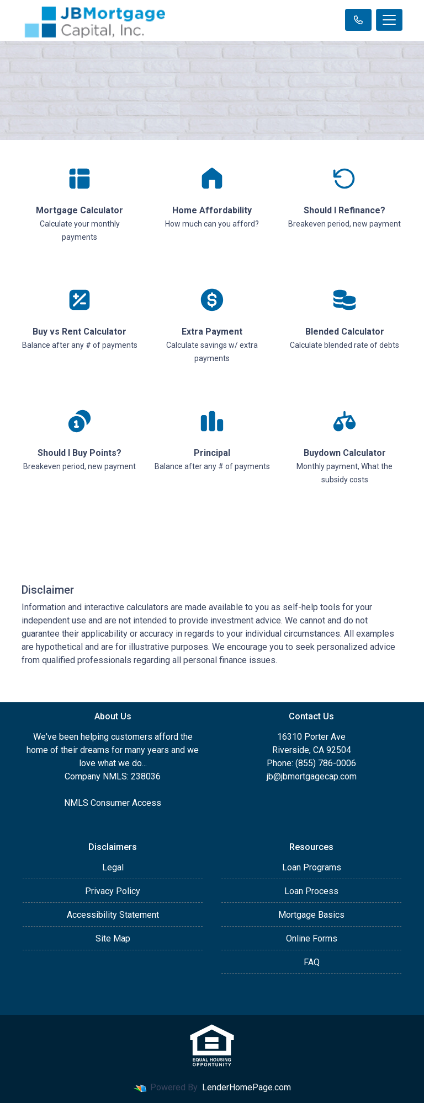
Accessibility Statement (113, 915)
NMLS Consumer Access (112, 803)
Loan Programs (311, 867)
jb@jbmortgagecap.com (312, 776)
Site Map (113, 938)
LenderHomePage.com (246, 1087)
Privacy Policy (112, 891)
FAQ (312, 962)
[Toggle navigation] (389, 20)
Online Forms (311, 938)
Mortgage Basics (311, 915)
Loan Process (311, 891)
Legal (113, 867)
